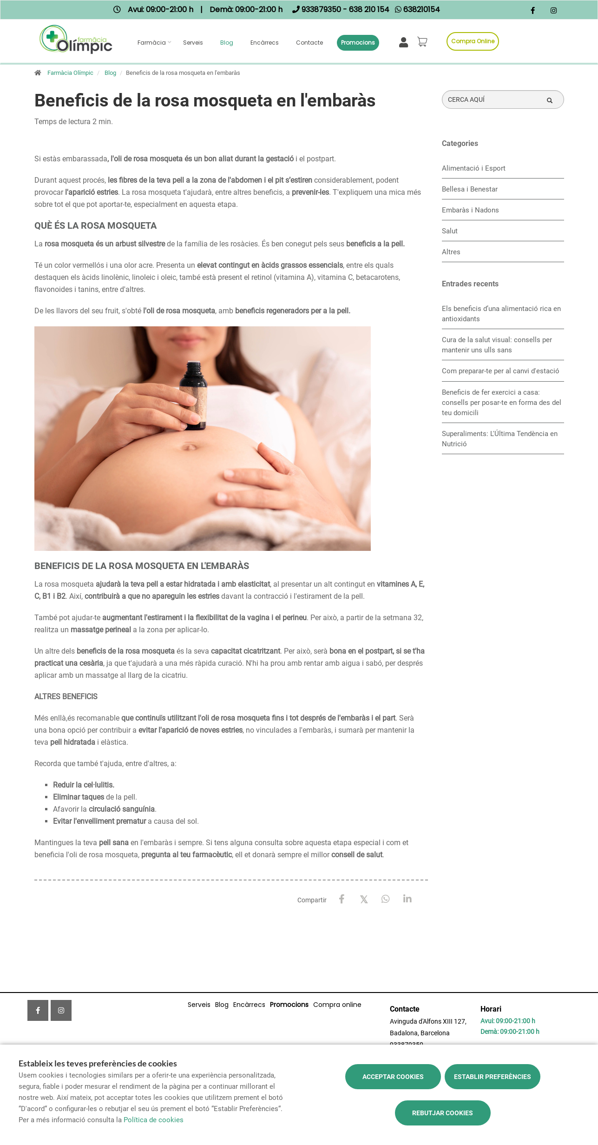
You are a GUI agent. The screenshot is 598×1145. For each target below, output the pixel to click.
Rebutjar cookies (442, 1113)
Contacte (309, 42)
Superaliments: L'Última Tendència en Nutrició (500, 439)
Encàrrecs (264, 42)
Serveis (193, 42)
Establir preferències (492, 1076)
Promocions (358, 42)
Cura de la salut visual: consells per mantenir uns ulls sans (497, 345)
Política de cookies (154, 1120)
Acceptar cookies (393, 1076)
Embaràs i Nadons (470, 210)
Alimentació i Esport (474, 168)
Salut (450, 231)
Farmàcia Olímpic (70, 72)
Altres (451, 252)
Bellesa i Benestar (470, 189)
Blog (226, 42)
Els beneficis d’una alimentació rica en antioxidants (501, 313)
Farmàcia (152, 42)
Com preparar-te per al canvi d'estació (500, 371)
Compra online (472, 41)
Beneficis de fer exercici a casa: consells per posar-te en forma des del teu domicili (501, 402)
